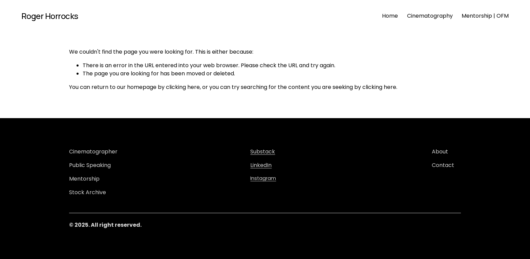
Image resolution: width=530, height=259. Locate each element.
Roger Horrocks (49, 15)
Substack (262, 151)
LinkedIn (261, 165)
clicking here (183, 87)
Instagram (263, 178)
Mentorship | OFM (485, 16)
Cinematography (430, 16)
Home (390, 16)
